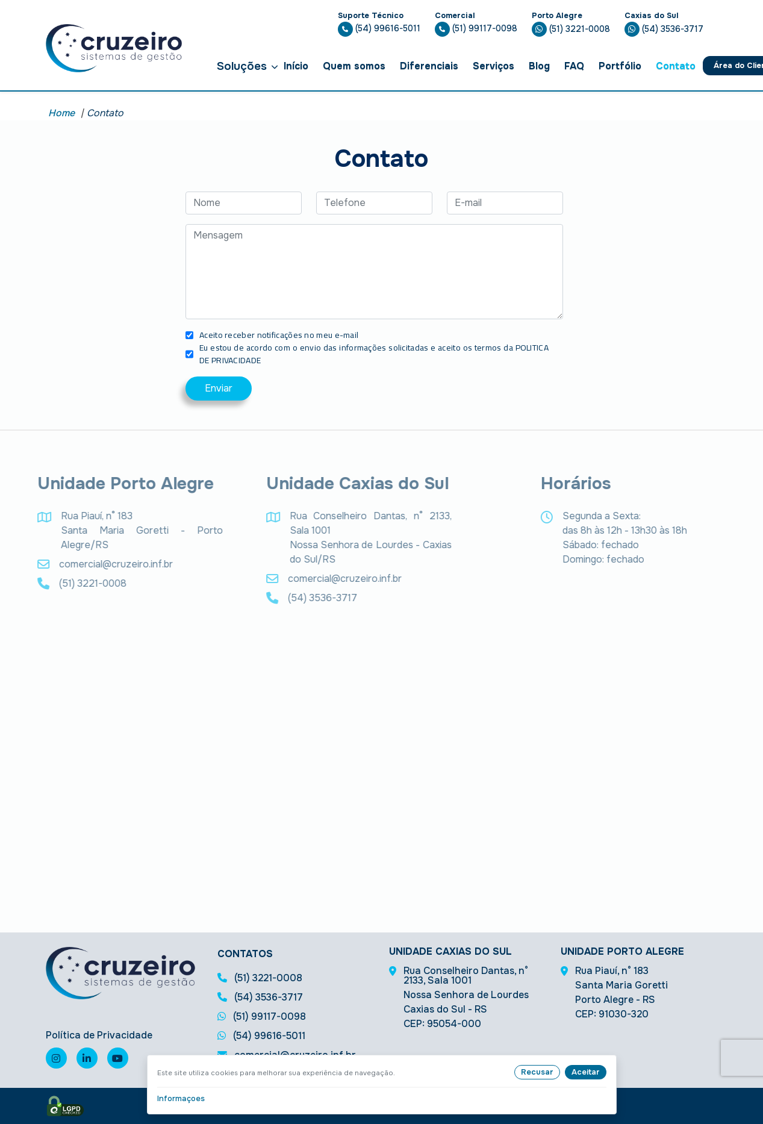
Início (296, 66)
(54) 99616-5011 (379, 28)
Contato (676, 66)
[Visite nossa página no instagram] (56, 1058)
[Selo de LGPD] (65, 1105)
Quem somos (354, 66)
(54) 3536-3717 (663, 28)
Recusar (537, 1072)
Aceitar (585, 1072)
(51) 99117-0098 (476, 28)
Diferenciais (429, 66)
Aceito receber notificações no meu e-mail (278, 335)
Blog (539, 66)
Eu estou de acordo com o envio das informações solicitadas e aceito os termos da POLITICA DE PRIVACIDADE (374, 354)
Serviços (493, 66)
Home (61, 113)
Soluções (247, 65)
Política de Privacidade (99, 1035)
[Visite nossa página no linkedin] (87, 1058)
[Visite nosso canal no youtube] (117, 1058)
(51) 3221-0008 (571, 28)
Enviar (218, 388)
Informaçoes (181, 1098)
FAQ (574, 66)
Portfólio (620, 66)
